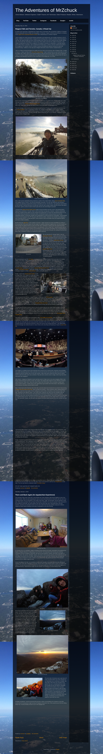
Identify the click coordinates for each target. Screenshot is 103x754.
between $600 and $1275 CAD (41, 268)
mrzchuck (74, 28)
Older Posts (63, 737)
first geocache (58, 481)
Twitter (34, 20)
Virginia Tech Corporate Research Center (27, 34)
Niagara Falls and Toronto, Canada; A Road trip (33, 29)
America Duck (32, 270)
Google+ (62, 20)
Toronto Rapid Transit (31, 209)
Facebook (53, 20)
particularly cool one (58, 240)
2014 (73, 63)
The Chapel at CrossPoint (46, 317)
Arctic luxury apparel (24, 269)
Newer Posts (19, 737)
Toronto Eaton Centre (30, 273)
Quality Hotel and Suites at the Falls (24, 389)
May (74, 53)
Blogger (57, 749)
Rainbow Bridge (20, 109)
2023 (73, 41)
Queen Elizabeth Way (60, 200)
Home (41, 737)
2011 (73, 67)
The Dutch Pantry (41, 483)
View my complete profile (76, 30)
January (75, 59)
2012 (73, 65)
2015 (73, 61)
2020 (73, 45)
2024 (73, 39)
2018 (73, 49)
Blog (17, 20)
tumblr (71, 20)
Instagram (43, 20)
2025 (73, 37)
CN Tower (30, 259)
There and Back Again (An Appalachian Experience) (35, 495)
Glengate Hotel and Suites (41, 303)
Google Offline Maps (47, 249)
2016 (73, 51)
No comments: (34, 488)
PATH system (49, 297)
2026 (73, 35)
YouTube (25, 20)
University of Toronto (47, 235)
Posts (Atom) (25, 740)
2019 (73, 47)
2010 (73, 69)
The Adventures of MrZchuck (46, 10)
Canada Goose (19, 268)
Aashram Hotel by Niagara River (32, 103)
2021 (73, 43)
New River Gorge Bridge (37, 52)
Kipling (23, 209)
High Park (25, 222)
